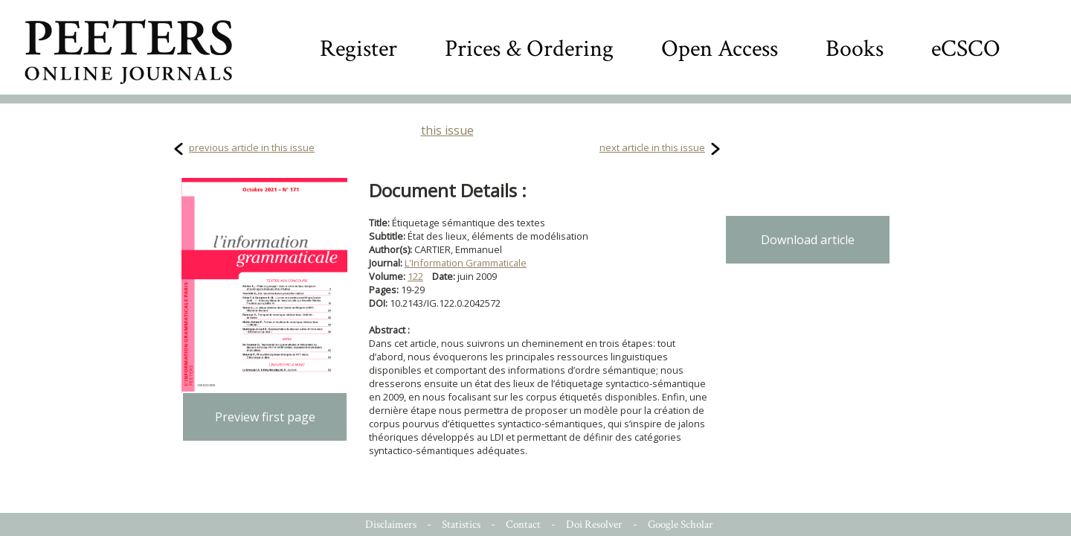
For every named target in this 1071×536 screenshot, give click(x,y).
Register (358, 49)
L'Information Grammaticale (466, 262)
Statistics (461, 524)
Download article (808, 240)
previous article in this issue (252, 147)
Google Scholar (680, 524)
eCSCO (965, 49)
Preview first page (265, 417)
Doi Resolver (594, 524)
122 (415, 276)
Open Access (719, 49)
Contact (523, 524)
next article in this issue (652, 147)
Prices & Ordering (529, 49)
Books (855, 49)
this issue (447, 130)
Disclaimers (390, 524)
